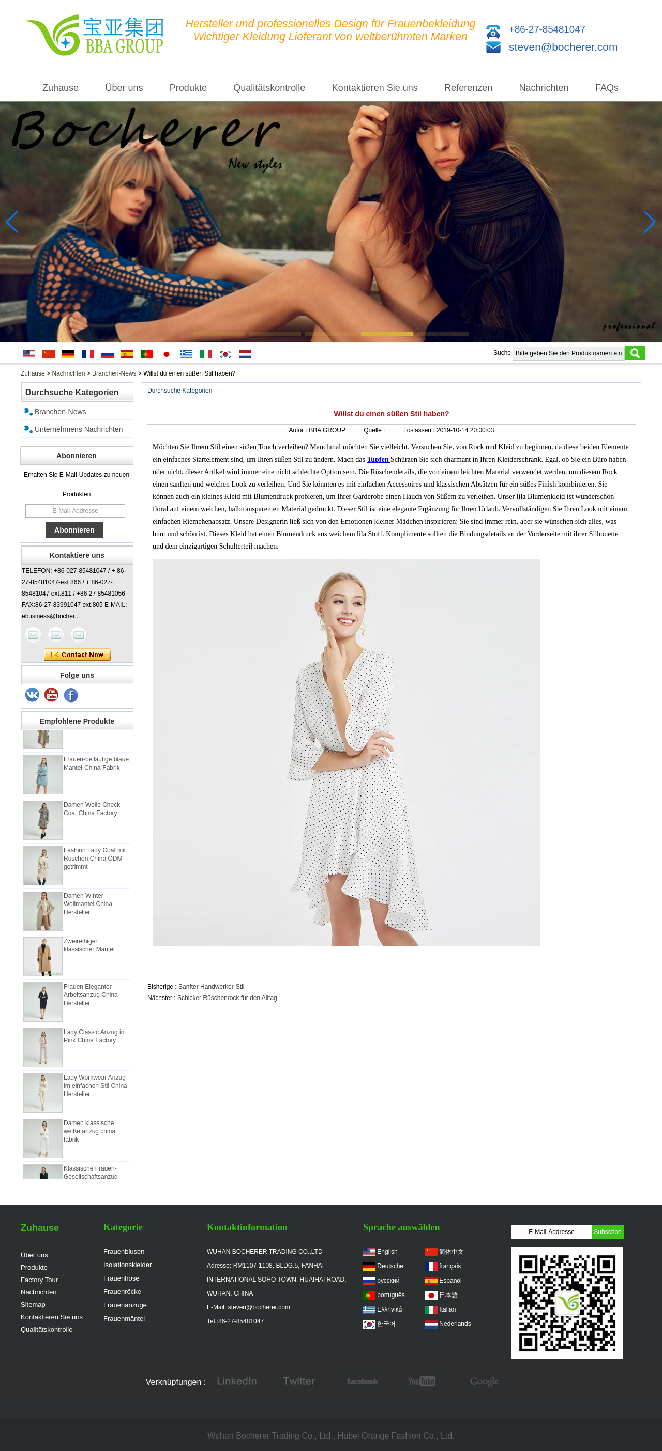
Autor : (299, 430)
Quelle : (375, 430)
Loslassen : (420, 430)
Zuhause (60, 88)
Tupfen (378, 459)
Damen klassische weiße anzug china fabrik (89, 1134)
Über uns (124, 88)
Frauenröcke (122, 1292)
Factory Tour (39, 1280)
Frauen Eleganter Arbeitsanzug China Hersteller (91, 997)
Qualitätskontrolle (269, 88)
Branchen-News (114, 373)
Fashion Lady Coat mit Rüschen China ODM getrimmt (95, 861)
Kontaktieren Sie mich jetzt (77, 655)
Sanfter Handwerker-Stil (211, 986)
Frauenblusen (124, 1251)
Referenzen (468, 88)
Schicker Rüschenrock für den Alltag (227, 998)
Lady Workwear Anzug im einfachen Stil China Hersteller (95, 1088)
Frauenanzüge (125, 1305)
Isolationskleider (127, 1265)
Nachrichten (544, 88)
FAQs (607, 88)
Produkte (188, 88)
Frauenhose (121, 1278)
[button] (219, 334)
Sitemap (33, 1304)
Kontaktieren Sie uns (375, 88)
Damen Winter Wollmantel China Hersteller (88, 906)
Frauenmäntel (124, 1318)
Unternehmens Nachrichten (79, 429)
